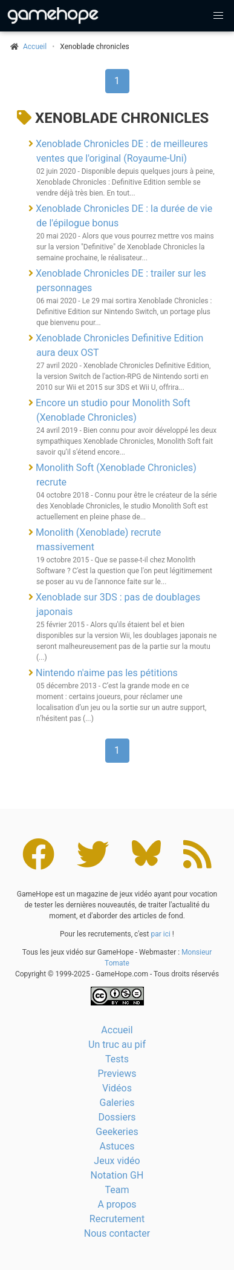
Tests (117, 1059)
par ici (160, 934)
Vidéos (117, 1088)
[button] (218, 15)
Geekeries (117, 1131)
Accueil (116, 1030)
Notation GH (117, 1175)
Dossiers (116, 1117)
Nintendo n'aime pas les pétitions (107, 673)
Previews (116, 1073)
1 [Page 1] (117, 81)
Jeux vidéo (117, 1160)
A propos (116, 1204)
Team (117, 1190)
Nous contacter (117, 1233)
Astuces (117, 1146)
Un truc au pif (117, 1044)
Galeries (116, 1102)
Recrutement (117, 1219)
